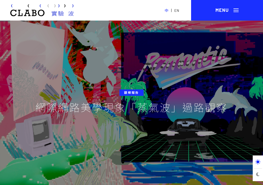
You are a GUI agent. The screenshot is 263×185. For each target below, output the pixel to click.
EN (176, 10)
